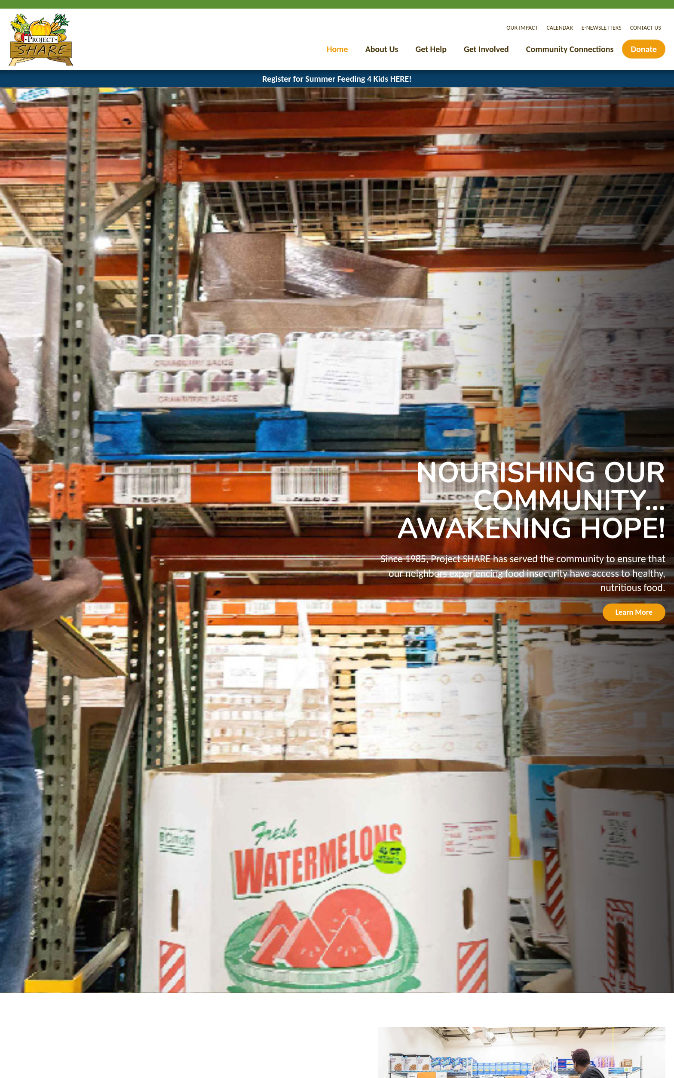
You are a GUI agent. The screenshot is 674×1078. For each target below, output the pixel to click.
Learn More (634, 612)
